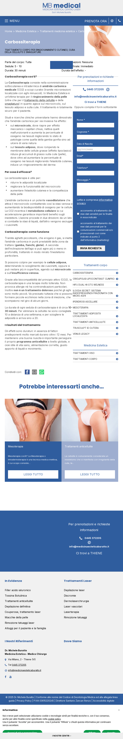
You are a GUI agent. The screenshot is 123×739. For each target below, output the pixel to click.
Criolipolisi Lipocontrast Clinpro (94, 278)
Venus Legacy (81, 333)
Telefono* (82, 167)
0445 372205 (92, 89)
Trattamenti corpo (85, 358)
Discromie (70, 595)
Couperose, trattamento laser (23, 612)
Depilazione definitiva (17, 606)
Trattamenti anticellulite (89, 321)
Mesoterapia (80, 307)
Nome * (81, 119)
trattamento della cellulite (39, 100)
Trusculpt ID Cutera (86, 327)
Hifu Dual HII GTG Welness (88, 284)
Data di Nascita (85, 143)
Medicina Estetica (26, 31)
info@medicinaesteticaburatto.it (89, 544)
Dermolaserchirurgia (76, 601)
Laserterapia (71, 612)
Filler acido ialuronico (18, 590)
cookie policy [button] (54, 719)
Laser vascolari (73, 606)
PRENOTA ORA (96, 21)
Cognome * (83, 131)
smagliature (12, 103)
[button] (118, 709)
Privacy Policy (24, 700)
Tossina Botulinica (16, 595)
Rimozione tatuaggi (75, 617)
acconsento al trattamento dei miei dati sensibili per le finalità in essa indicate (96, 214)
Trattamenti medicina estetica (57, 31)
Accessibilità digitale (103, 700)
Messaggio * (83, 179)
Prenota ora (61, 65)
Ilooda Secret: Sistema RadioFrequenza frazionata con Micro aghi (93, 293)
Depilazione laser (74, 590)
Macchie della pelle (16, 617)
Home (8, 31)
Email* (80, 155)
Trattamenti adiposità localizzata (87, 314)
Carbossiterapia (83, 272)
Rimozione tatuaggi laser (19, 622)
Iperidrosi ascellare (85, 301)
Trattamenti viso (83, 352)
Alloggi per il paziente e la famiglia (25, 628)
